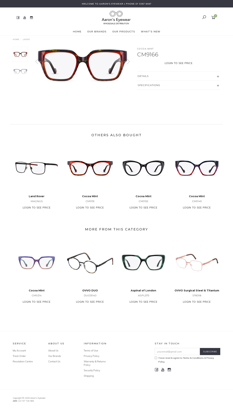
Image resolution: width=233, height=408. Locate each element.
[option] (82, 65)
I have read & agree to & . (184, 360)
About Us (53, 350)
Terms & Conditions (193, 358)
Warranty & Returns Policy (95, 363)
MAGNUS (37, 206)
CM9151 (90, 206)
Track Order (19, 356)
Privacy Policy (91, 356)
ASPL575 (143, 300)
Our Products (123, 31)
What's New (150, 31)
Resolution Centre (23, 361)
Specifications (149, 85)
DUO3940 (90, 300)
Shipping (89, 375)
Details (143, 76)
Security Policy (92, 370)
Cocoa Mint (145, 48)
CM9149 (197, 206)
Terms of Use (91, 350)
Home (77, 31)
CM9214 (37, 300)
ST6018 (196, 300)
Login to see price (179, 63)
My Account (19, 350)
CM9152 (143, 206)
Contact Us (54, 361)
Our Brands (96, 31)
